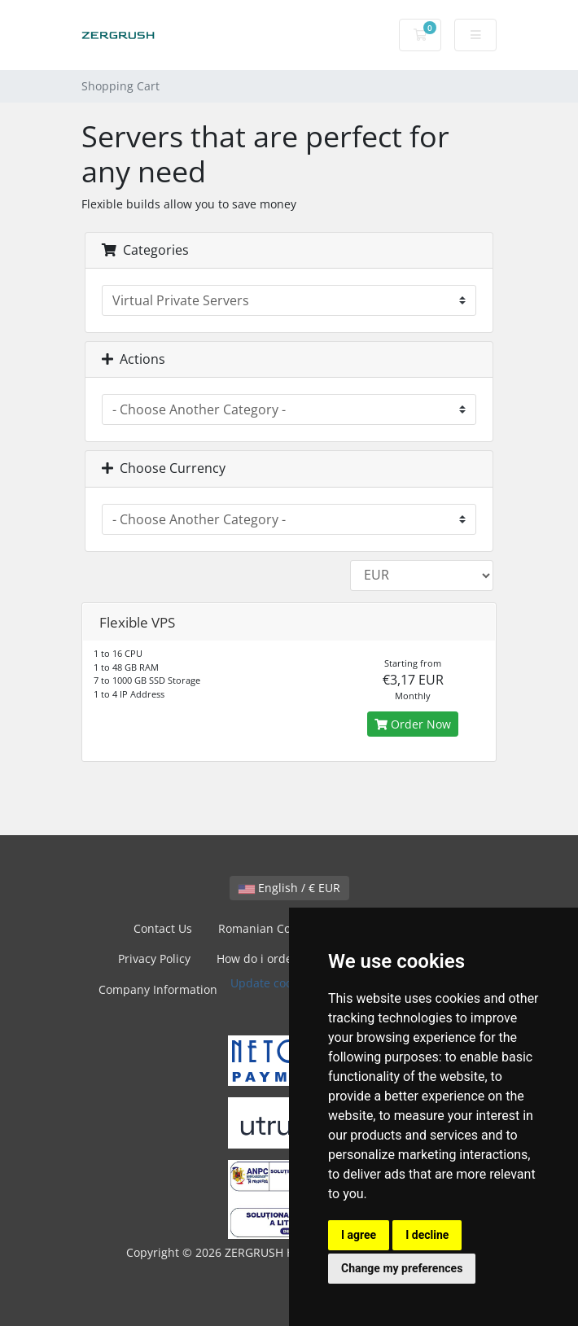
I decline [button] (427, 1234)
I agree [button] (358, 1234)
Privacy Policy (154, 958)
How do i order (257, 958)
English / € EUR (289, 887)
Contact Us (163, 928)
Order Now (412, 724)
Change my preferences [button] (401, 1268)
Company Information (158, 989)
